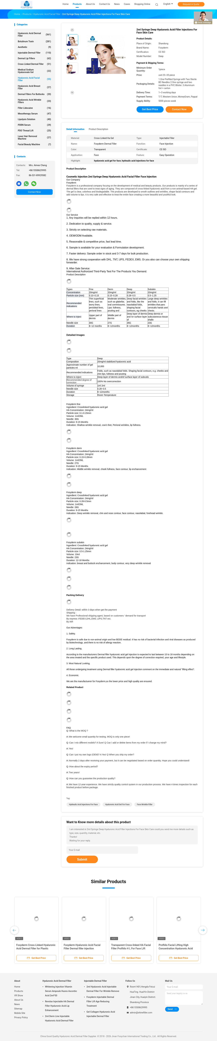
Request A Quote (191, 4)
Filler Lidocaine (34, 108)
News (17, 1004)
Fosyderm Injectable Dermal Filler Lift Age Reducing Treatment (100, 1001)
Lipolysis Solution (34, 119)
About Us (18, 1000)
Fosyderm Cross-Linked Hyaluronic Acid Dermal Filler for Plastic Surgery (36, 948)
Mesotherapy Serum (34, 113)
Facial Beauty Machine (34, 144)
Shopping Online (142, 4)
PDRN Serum (34, 124)
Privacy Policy (21, 1017)
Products (18, 991)
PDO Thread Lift (34, 130)
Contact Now (34, 192)
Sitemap (18, 1008)
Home (17, 986)
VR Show (18, 995)
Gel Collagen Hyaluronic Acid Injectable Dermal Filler (101, 1014)
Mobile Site (19, 1013)
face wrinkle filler (144, 804)
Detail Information (75, 129)
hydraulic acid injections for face (83, 804)
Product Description (98, 129)
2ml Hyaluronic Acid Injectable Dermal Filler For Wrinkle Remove (103, 988)
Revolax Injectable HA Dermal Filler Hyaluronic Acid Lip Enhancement (59, 1005)
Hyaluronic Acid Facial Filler (34, 79)
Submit (82, 859)
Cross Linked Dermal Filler (34, 64)
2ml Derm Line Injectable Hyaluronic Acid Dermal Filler (59, 1018)
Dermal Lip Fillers (34, 58)
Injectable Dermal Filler (34, 52)
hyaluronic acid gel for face (117, 804)
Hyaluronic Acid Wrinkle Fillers (34, 101)
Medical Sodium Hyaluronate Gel (34, 70)
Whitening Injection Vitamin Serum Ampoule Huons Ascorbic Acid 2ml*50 (61, 991)
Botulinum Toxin (34, 41)
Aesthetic (34, 47)
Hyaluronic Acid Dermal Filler (34, 34)
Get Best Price (150, 109)
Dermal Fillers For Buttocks (34, 94)
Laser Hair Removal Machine (34, 137)
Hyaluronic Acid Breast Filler (34, 87)
